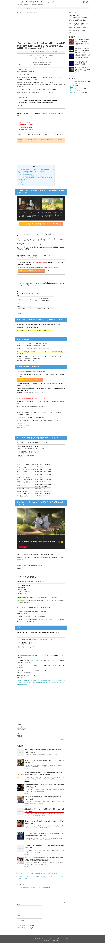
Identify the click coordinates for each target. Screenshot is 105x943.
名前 (18, 904)
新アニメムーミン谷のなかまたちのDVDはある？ (31, 180)
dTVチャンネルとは (23, 172)
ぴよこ (62, 739)
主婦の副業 (73, 85)
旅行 (71, 87)
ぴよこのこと (23, 8)
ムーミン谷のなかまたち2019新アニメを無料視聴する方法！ (32, 171)
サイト (18, 915)
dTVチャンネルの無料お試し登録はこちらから (29, 379)
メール (19, 910)
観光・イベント (74, 90)
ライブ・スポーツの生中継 (77, 83)
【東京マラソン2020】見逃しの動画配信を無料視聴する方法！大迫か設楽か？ (37, 873)
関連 (21, 184)
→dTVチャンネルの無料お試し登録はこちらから (31, 270)
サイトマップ (30, 8)
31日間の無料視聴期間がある (25, 174)
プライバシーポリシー (47, 8)
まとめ (20, 182)
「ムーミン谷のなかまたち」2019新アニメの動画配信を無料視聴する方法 (36, 169)
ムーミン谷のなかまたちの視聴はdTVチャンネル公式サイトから (40, 224)
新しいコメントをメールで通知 (26, 925)
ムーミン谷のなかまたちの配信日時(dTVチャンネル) (30, 176)
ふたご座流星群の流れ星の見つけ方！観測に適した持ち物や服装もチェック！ (82, 63)
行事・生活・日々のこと (76, 88)
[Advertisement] (41, 28)
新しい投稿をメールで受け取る (26, 928)
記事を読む (27, 756)
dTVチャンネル (61, 77)
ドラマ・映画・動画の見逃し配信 (55, 52)
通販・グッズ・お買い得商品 (77, 92)
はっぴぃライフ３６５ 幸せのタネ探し (37, 2)
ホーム (16, 8)
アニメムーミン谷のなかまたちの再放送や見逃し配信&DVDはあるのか (35, 177)
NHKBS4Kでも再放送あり (26, 179)
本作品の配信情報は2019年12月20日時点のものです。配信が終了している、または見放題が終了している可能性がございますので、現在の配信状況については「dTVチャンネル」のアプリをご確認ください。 (41, 682)
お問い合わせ (37, 8)
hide (37, 166)
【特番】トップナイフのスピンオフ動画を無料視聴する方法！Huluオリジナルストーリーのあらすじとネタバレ (41, 877)
